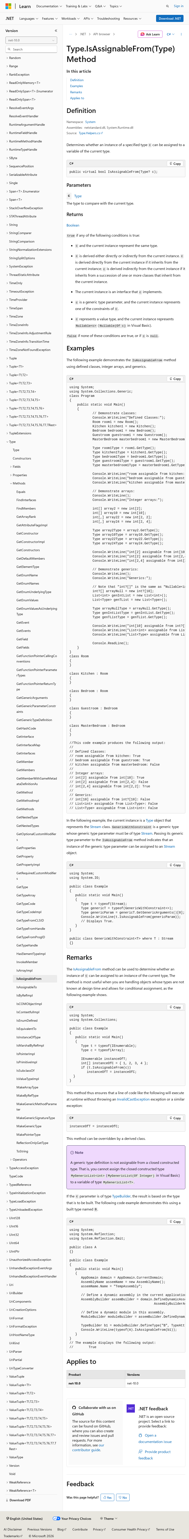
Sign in (179, 6)
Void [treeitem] (12, 1474)
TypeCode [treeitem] (16, 1176)
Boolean (73, 225)
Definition (77, 80)
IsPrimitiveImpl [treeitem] (26, 1062)
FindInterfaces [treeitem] (26, 500)
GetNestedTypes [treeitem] (27, 825)
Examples (76, 86)
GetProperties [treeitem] (26, 848)
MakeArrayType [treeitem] (27, 1087)
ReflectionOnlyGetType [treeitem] (32, 1143)
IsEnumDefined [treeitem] (26, 1020)
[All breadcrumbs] (71, 34)
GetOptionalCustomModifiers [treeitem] (36, 837)
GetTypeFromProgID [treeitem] (30, 937)
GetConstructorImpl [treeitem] (30, 542)
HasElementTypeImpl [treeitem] (30, 953)
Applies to (77, 98)
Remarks (76, 92)
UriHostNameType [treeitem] (22, 1335)
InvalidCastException (133, 1099)
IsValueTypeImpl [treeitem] (27, 1079)
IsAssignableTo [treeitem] (26, 987)
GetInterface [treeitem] (25, 736)
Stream (95, 826)
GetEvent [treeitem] (22, 622)
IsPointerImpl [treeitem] (25, 1054)
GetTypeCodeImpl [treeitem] (28, 912)
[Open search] (167, 6)
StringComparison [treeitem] (22, 241)
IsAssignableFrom (87, 969)
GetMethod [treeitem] (24, 792)
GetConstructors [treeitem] (28, 550)
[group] (126, 597)
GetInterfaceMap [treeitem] (28, 745)
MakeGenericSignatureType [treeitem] (35, 1118)
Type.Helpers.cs (89, 133)
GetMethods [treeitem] (25, 809)
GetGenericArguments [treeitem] (32, 697)
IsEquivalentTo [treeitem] (26, 1028)
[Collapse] (56, 31)
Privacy (98, 1529)
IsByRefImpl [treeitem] (24, 995)
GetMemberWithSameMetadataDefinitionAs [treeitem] (36, 781)
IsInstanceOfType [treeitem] (28, 1037)
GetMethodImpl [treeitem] (27, 800)
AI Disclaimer (13, 1529)
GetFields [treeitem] (22, 647)
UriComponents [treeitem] (20, 1301)
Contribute (80, 1529)
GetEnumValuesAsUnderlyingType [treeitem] (36, 611)
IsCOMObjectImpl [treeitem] (29, 1004)
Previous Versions (39, 1529)
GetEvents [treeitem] (23, 630)
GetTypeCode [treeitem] (25, 903)
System (90, 122)
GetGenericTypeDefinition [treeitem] (34, 720)
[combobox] (31, 40)
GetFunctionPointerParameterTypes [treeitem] (36, 673)
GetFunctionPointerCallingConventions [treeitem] (36, 659)
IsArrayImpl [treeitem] (24, 970)
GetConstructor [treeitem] (27, 533)
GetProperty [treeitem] (25, 856)
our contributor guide (88, 1447)
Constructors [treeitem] (22, 458)
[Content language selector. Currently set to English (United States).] (24, 1518)
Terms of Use (165, 1529)
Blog (60, 1529)
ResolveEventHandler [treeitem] (23, 116)
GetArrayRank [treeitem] (26, 516)
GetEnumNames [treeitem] (27, 583)
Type (78, 195)
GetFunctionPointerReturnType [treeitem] (36, 686)
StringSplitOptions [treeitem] (22, 258)
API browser (101, 34)
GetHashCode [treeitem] (26, 728)
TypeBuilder (121, 1196)
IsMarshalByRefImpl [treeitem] (30, 1045)
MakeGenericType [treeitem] (28, 1126)
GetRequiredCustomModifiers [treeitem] (36, 876)
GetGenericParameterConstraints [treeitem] (36, 709)
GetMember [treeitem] (24, 761)
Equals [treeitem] (20, 491)
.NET (83, 34)
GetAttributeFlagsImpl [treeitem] (31, 525)
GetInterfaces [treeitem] (25, 753)
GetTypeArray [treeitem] (25, 895)
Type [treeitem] (16, 450)
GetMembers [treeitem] (25, 770)
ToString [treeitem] (22, 1151)
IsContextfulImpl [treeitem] (27, 1012)
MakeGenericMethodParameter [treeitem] (36, 1107)
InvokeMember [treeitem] (27, 962)
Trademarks (12, 1536)
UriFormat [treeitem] (16, 1318)
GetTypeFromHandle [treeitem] (30, 928)
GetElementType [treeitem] (27, 566)
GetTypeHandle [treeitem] (27, 945)
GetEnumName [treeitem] (27, 575)
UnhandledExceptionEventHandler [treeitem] (33, 1276)
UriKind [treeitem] (14, 1343)
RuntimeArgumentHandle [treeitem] (27, 124)
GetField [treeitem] (22, 639)
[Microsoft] (8, 6)
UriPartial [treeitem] (15, 1359)
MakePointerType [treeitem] (28, 1134)
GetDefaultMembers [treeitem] (30, 558)
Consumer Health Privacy (129, 1529)
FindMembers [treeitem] (26, 508)
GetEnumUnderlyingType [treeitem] (33, 592)
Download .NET (170, 18)
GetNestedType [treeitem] (27, 817)
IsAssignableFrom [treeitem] (28, 978)
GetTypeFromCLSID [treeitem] (30, 920)
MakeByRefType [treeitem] (27, 1095)
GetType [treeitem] (22, 887)
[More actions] (181, 34)
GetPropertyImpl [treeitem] (28, 864)
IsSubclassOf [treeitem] (25, 1070)
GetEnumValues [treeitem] (27, 600)
